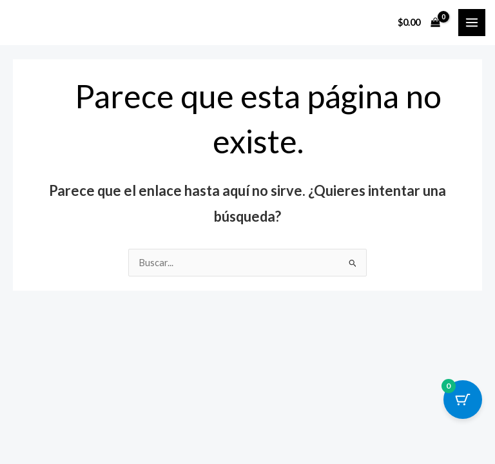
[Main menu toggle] (471, 22)
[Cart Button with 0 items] (462, 399)
